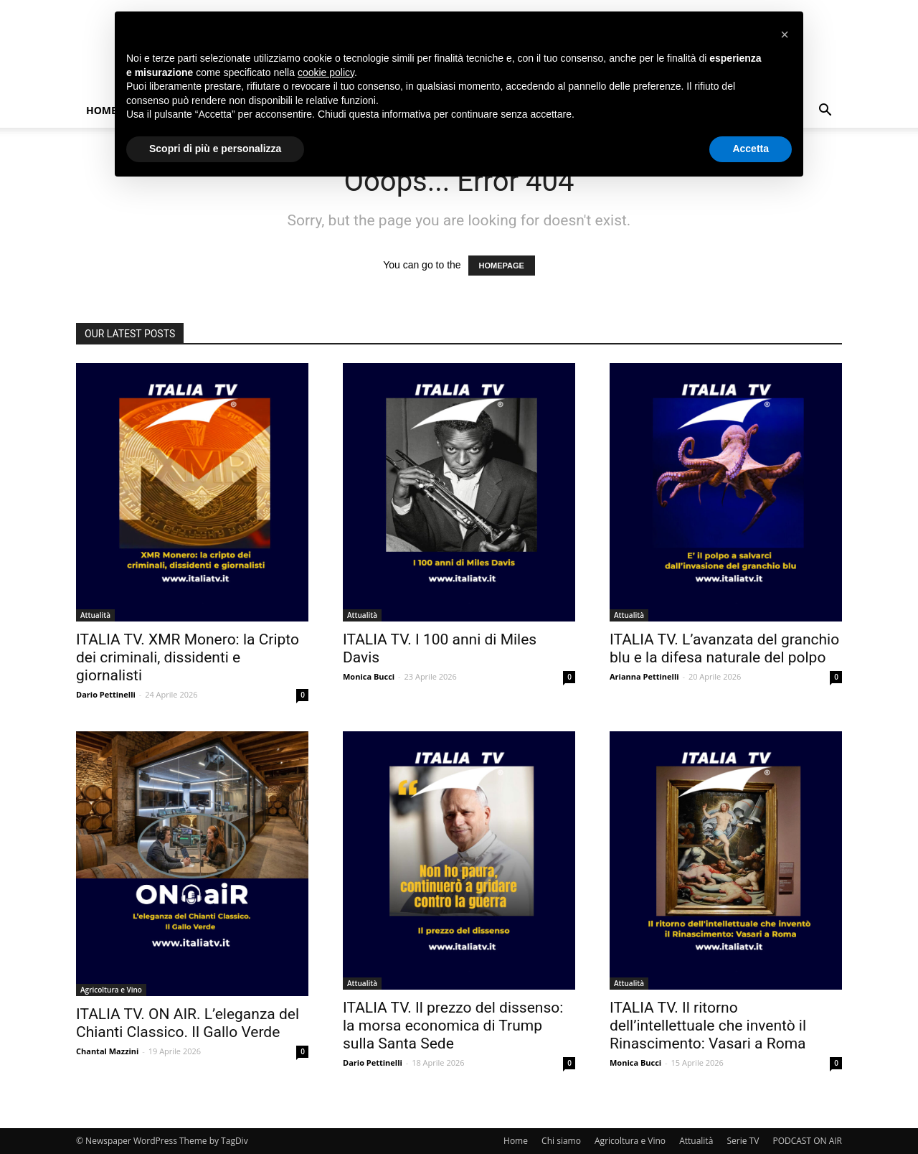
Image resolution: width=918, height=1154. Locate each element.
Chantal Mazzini (107, 1051)
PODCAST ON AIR (807, 1141)
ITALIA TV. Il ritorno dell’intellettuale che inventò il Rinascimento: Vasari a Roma (708, 1025)
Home (101, 110)
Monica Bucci (368, 676)
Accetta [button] (750, 148)
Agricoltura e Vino (111, 990)
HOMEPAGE (501, 265)
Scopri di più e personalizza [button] (215, 148)
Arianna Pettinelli (644, 676)
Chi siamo (561, 1141)
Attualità (95, 615)
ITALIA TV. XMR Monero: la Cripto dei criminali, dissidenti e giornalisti (187, 657)
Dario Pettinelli (106, 694)
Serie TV (743, 1141)
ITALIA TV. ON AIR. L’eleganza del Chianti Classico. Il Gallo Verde (187, 1023)
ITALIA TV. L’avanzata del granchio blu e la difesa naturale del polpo (724, 648)
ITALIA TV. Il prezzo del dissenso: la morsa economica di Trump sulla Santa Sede (453, 1025)
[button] (825, 111)
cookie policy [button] (326, 72)
